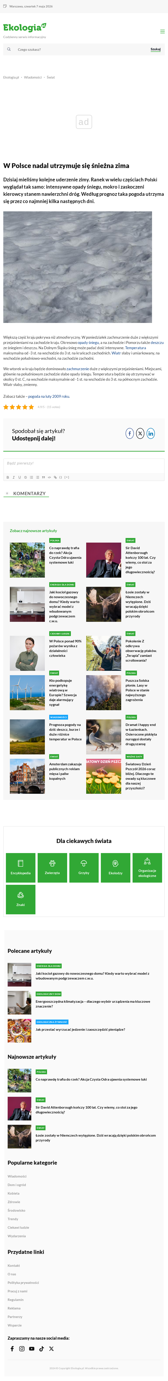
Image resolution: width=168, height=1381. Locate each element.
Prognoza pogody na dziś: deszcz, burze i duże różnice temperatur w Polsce (65, 732)
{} (62, 478)
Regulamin (16, 1300)
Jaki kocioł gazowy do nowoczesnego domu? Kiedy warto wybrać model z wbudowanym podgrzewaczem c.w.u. (64, 607)
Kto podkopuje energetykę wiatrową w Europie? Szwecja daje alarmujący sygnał (63, 693)
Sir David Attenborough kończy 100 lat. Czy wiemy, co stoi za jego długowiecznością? (141, 561)
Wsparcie (15, 1325)
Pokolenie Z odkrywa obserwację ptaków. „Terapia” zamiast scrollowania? (141, 651)
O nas (12, 1274)
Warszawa (16, 6)
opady (83, 343)
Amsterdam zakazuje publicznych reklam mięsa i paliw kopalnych (65, 771)
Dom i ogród (17, 1185)
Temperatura (135, 348)
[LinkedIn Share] (151, 434)
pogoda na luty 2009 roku (48, 397)
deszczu (157, 343)
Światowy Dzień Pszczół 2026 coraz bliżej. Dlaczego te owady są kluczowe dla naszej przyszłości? (141, 776)
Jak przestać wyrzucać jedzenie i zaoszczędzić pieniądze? (80, 1029)
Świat (51, 78)
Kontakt (14, 1266)
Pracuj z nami (17, 1291)
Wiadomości (33, 78)
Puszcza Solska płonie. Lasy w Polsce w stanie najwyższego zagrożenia (137, 690)
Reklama (14, 1308)
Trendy (13, 1219)
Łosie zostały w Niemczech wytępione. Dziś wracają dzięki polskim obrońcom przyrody (140, 605)
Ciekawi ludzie (18, 1228)
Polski (151, 180)
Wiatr (116, 354)
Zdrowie (14, 1202)
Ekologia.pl (11, 78)
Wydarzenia (17, 1236)
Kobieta (13, 1193)
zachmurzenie (77, 369)
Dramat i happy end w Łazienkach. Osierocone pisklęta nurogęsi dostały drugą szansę (141, 734)
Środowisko (16, 1211)
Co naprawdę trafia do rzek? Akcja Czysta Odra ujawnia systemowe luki (65, 556)
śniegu (94, 343)
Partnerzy (15, 1317)
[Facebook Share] (130, 434)
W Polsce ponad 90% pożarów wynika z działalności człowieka (65, 649)
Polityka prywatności (23, 1283)
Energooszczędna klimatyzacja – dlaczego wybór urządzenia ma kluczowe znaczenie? (93, 1003)
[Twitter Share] (140, 434)
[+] (68, 478)
